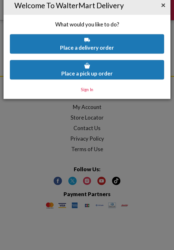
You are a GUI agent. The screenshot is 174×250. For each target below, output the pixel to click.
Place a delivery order (87, 27)
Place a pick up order (87, 53)
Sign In (87, 73)
